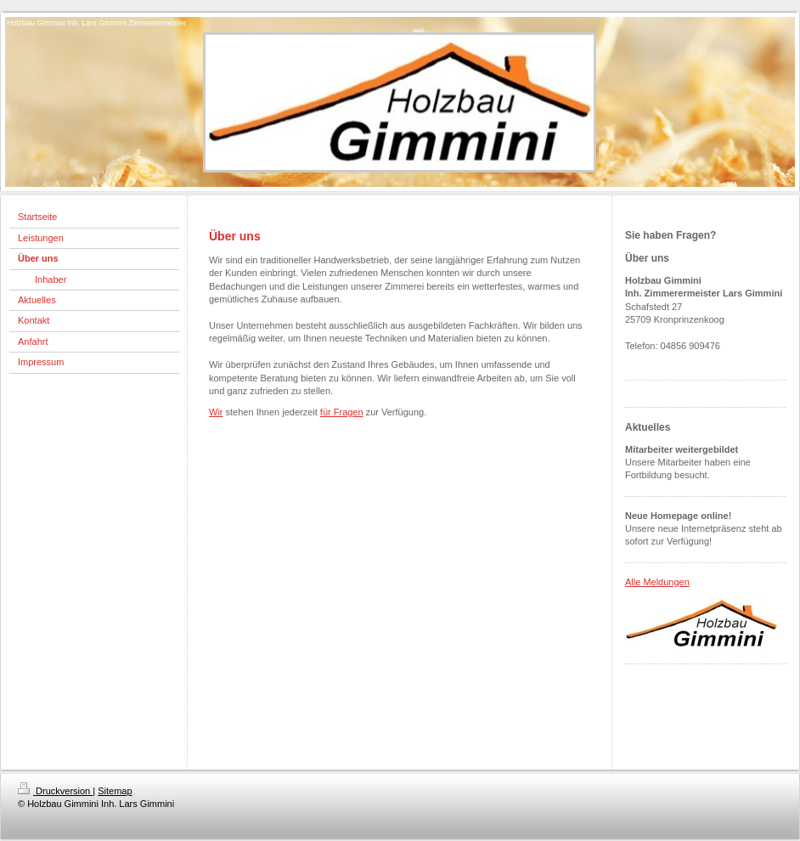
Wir (216, 412)
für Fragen (341, 412)
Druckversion (55, 791)
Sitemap (115, 791)
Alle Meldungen (657, 582)
